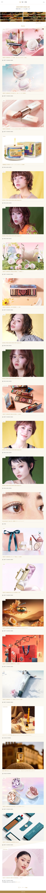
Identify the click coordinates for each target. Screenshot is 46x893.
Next (26, 887)
